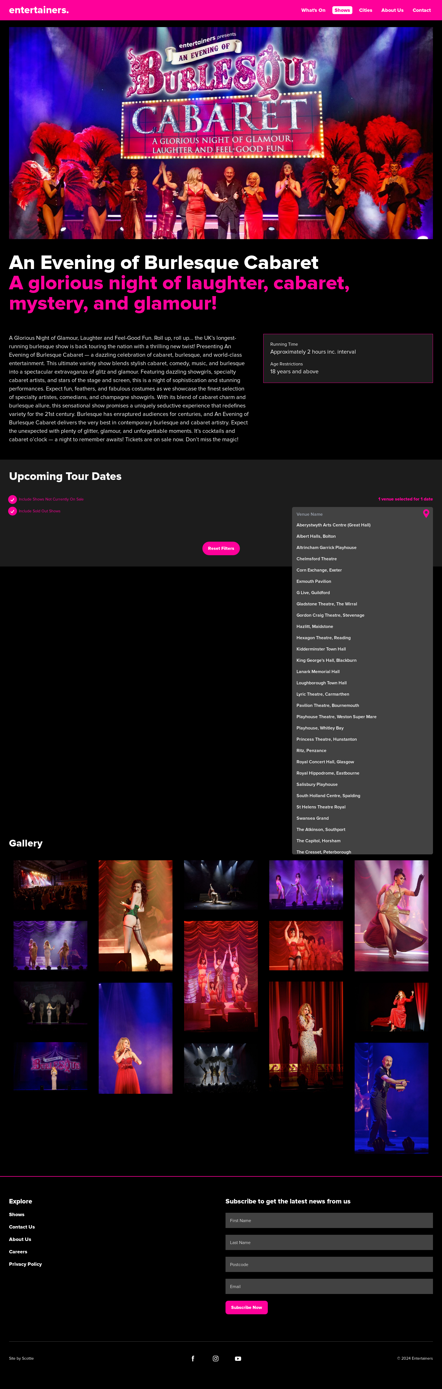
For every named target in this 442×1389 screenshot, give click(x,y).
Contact (422, 10)
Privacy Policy (25, 1264)
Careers (18, 1252)
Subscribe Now (246, 1307)
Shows (342, 10)
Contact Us (22, 1227)
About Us (392, 10)
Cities (365, 10)
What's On (313, 10)
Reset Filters (221, 548)
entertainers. (39, 10)
